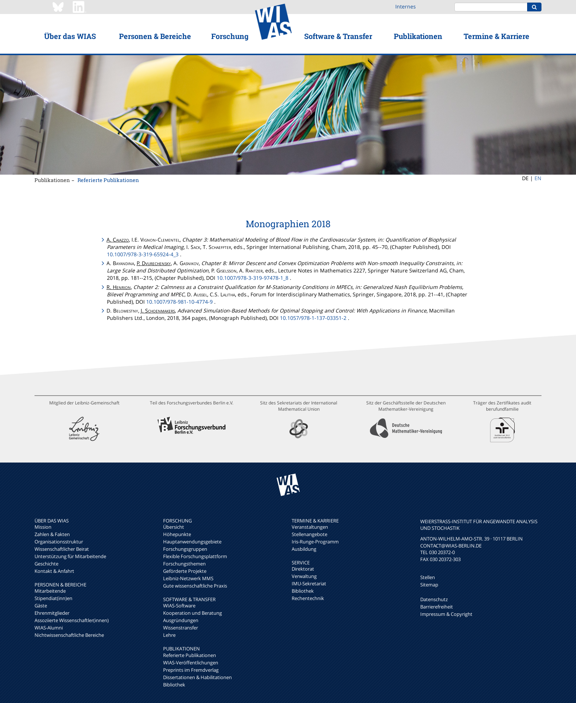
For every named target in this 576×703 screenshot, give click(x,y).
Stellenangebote (309, 534)
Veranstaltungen (310, 527)
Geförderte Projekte (184, 571)
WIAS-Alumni (49, 627)
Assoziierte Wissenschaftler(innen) (72, 620)
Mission (43, 527)
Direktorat (303, 568)
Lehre (169, 635)
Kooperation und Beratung (192, 613)
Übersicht (173, 527)
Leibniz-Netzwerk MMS (188, 578)
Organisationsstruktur (59, 541)
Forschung (229, 36)
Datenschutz (434, 599)
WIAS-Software (179, 605)
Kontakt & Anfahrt (54, 571)
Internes (405, 6)
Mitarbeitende (50, 591)
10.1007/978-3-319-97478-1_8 (252, 277)
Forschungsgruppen (185, 549)
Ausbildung (304, 549)
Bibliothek (174, 684)
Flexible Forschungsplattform (195, 556)
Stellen (427, 577)
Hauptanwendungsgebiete (192, 541)
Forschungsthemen (184, 563)
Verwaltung (304, 576)
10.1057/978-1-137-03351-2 (313, 317)
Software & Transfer (338, 36)
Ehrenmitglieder (52, 613)
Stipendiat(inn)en (53, 598)
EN (537, 178)
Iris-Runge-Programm (315, 541)
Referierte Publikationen (108, 179)
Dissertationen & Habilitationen (197, 677)
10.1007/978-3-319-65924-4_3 (143, 254)
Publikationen (418, 36)
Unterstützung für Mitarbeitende (70, 556)
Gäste (41, 605)
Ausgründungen (180, 620)
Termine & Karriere (496, 36)
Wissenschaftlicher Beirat (62, 549)
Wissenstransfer (180, 627)
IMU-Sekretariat (309, 583)
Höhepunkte (177, 534)
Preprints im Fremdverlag (191, 670)
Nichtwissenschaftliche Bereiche (69, 635)
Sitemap (429, 584)
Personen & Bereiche (155, 36)
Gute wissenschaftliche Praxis (195, 585)
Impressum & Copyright (446, 614)
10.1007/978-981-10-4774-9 (179, 301)
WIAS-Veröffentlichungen (190, 662)
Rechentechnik (308, 598)
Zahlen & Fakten (52, 534)
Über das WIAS (70, 36)
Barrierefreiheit (436, 606)
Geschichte (46, 563)
